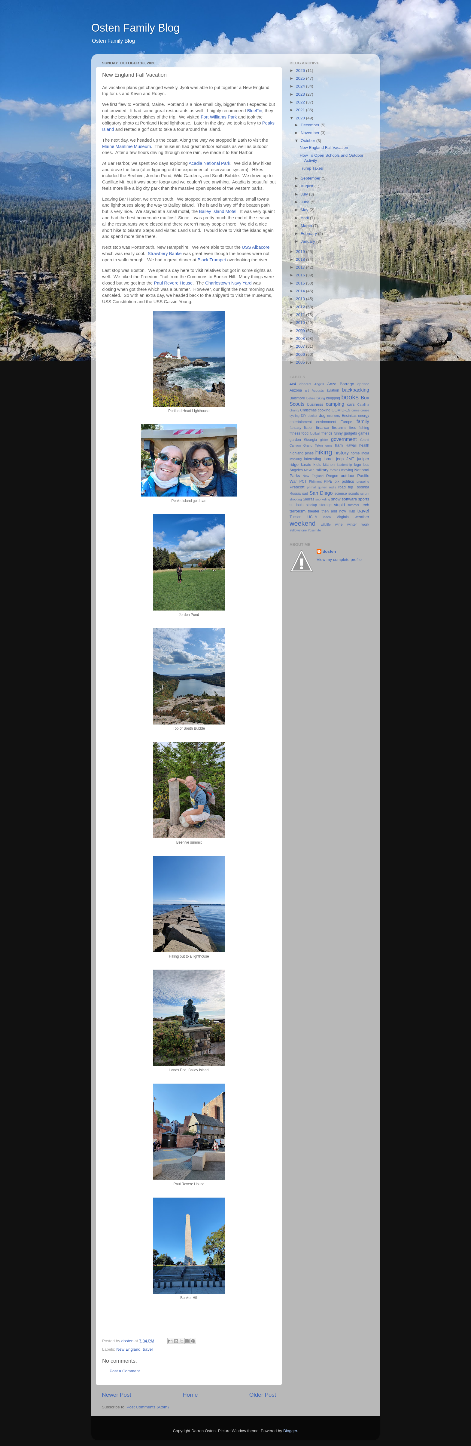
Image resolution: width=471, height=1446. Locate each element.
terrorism (297, 511)
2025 (301, 78)
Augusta (318, 390)
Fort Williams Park (219, 117)
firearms (339, 427)
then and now (334, 511)
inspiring (296, 459)
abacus (305, 384)
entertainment (301, 422)
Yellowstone (298, 530)
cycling (294, 415)
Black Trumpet (211, 259)
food (304, 433)
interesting (312, 459)
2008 (301, 338)
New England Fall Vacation (324, 147)
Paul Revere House (173, 283)
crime (355, 410)
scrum (364, 493)
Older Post (262, 1395)
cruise (364, 410)
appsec (363, 384)
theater (313, 511)
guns (328, 445)
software (349, 499)
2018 (301, 259)
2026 (301, 70)
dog (322, 415)
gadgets (350, 433)
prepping (363, 481)
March (307, 225)
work (365, 524)
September (311, 178)
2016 (301, 275)
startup (311, 505)
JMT (350, 459)
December (311, 125)
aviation (333, 390)
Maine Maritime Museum (126, 146)
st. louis (296, 505)
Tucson (295, 517)
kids (317, 464)
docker (312, 415)
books (350, 397)
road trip (345, 487)
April (305, 218)
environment (326, 422)
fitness (295, 433)
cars (351, 404)
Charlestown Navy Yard (228, 283)
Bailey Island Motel (217, 211)
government (344, 439)
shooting (296, 499)
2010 (301, 322)
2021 (301, 110)
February (309, 233)
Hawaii (351, 445)
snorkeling (322, 499)
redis (332, 487)
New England (128, 1349)
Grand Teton (313, 445)
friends (326, 433)
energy (363, 416)
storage (325, 505)
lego (357, 465)
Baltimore (297, 398)
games (363, 433)
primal (311, 487)
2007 (301, 346)
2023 (301, 94)
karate (306, 465)
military (321, 470)
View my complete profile (339, 559)
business (315, 404)
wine (339, 524)
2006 (301, 354)
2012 (301, 307)
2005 (301, 362)
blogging (333, 398)
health (364, 445)
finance (322, 427)
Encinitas (349, 416)
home (355, 453)
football (315, 433)
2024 (301, 86)
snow (336, 499)
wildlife (325, 524)
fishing (364, 428)
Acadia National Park (209, 163)
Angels (319, 384)
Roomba (362, 487)
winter (352, 524)
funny (338, 433)
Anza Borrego (340, 384)
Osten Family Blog (135, 28)
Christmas (308, 410)
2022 (301, 102)
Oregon (332, 476)
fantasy (295, 428)
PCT (303, 481)
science (341, 493)
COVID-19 (341, 410)
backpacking (355, 389)
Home (190, 1395)
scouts (353, 493)
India (365, 453)
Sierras (308, 499)
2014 (301, 291)
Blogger (290, 1431)
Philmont (315, 481)
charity (294, 410)
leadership (344, 464)
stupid (339, 505)
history (341, 452)
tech (365, 505)
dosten (329, 551)
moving (347, 470)
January (308, 241)
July (305, 194)
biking (320, 398)
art (307, 390)
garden (295, 440)
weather (362, 517)
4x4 (293, 384)
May (305, 210)
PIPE (328, 481)
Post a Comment (125, 1371)
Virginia (343, 517)
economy (333, 415)
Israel (328, 459)
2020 (301, 118)
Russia (295, 493)
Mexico (309, 470)
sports (363, 499)
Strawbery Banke (165, 253)
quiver (322, 487)
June (306, 202)
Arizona (296, 390)
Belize (310, 398)
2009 (301, 330)
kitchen (329, 465)
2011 (301, 314)
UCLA (312, 517)
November (311, 133)
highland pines (302, 453)
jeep (340, 459)
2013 (301, 299)
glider (324, 439)
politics (348, 481)
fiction (309, 428)
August (308, 186)
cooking (324, 410)
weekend (302, 523)
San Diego (321, 493)
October (308, 140)
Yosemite (314, 530)
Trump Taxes (311, 168)
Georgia (310, 440)
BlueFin (254, 110)
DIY (303, 415)
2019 (301, 251)
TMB (351, 511)
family (363, 421)
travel (148, 1349)
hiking (323, 452)
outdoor (347, 475)
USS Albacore (255, 247)
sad (305, 493)
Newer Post (116, 1395)
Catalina (363, 404)
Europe (346, 422)
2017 (301, 267)
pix (337, 481)
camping (335, 404)
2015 (301, 283)
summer (353, 505)
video (327, 517)
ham (339, 445)
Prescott (297, 487)
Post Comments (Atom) (148, 1407)
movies (335, 470)
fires (352, 428)
